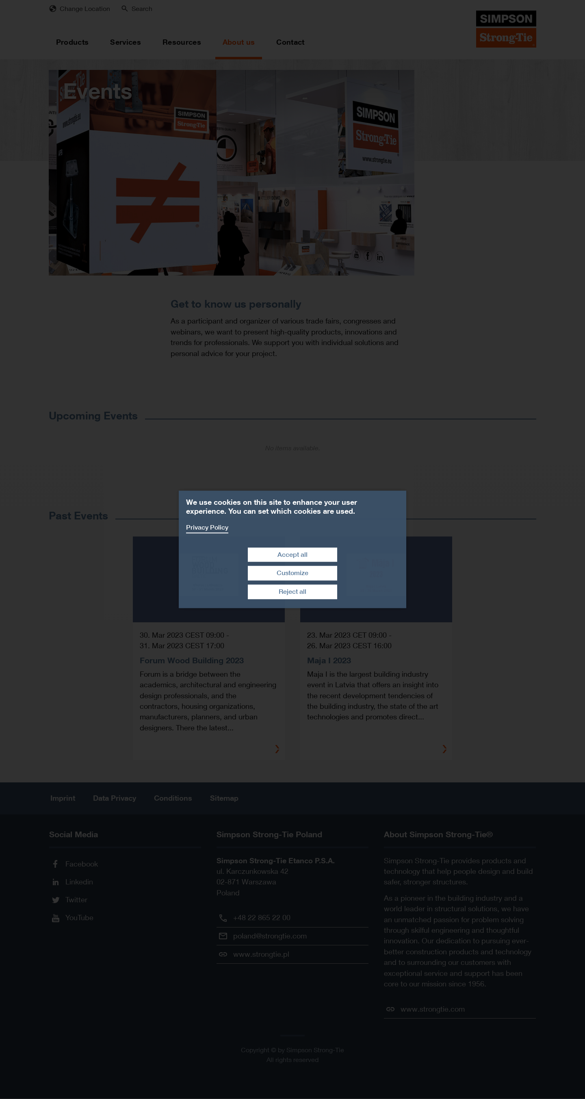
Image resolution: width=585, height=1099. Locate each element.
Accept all (292, 554)
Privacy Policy (207, 527)
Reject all (292, 591)
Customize (292, 573)
